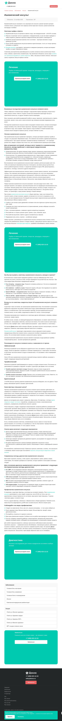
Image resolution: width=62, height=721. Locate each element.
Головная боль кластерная (14, 588)
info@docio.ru (31, 678)
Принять (10, 716)
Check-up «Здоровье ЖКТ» (14, 619)
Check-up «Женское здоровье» (15, 612)
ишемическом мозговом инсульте (20, 194)
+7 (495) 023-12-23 (11, 6)
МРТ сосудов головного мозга (15, 626)
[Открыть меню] (57, 3)
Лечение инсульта (11, 47)
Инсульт (9, 599)
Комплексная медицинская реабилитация (18, 602)
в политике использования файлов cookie (44, 713)
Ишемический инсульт (10, 331)
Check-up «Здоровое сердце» (15, 615)
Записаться (53, 6)
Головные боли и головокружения (16, 595)
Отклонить (21, 716)
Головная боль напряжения (14, 592)
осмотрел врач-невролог (23, 223)
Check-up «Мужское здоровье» (15, 622)
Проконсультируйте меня (22, 78)
